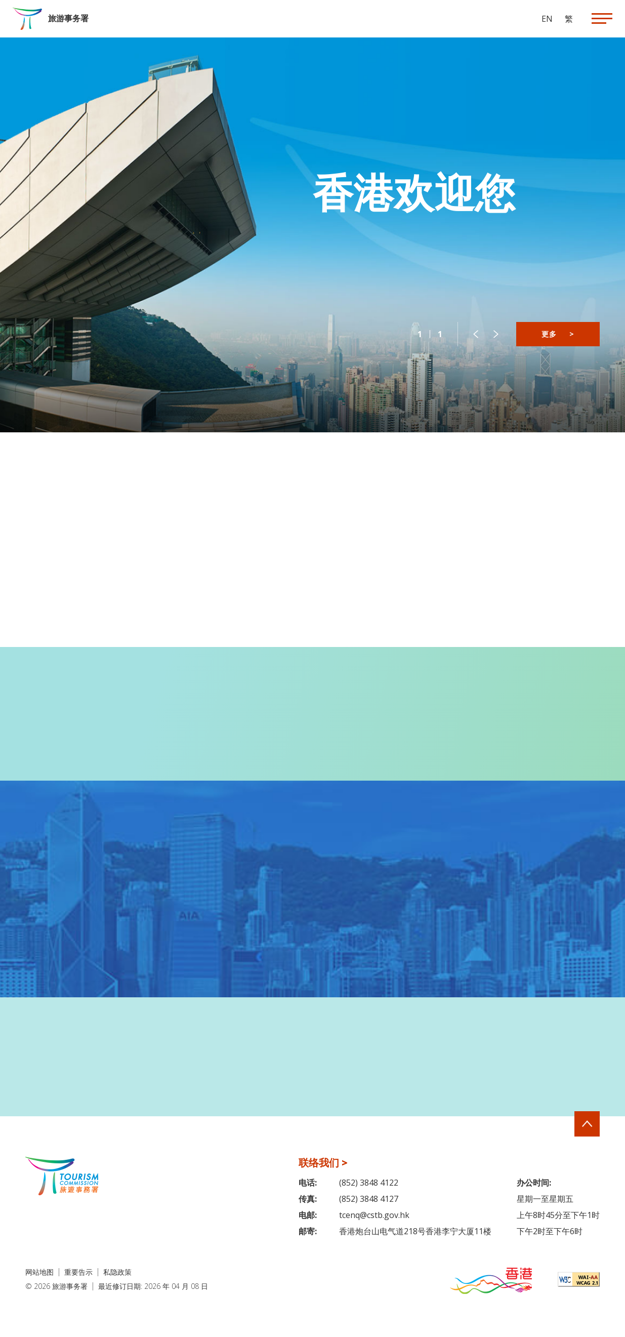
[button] (476, 334)
